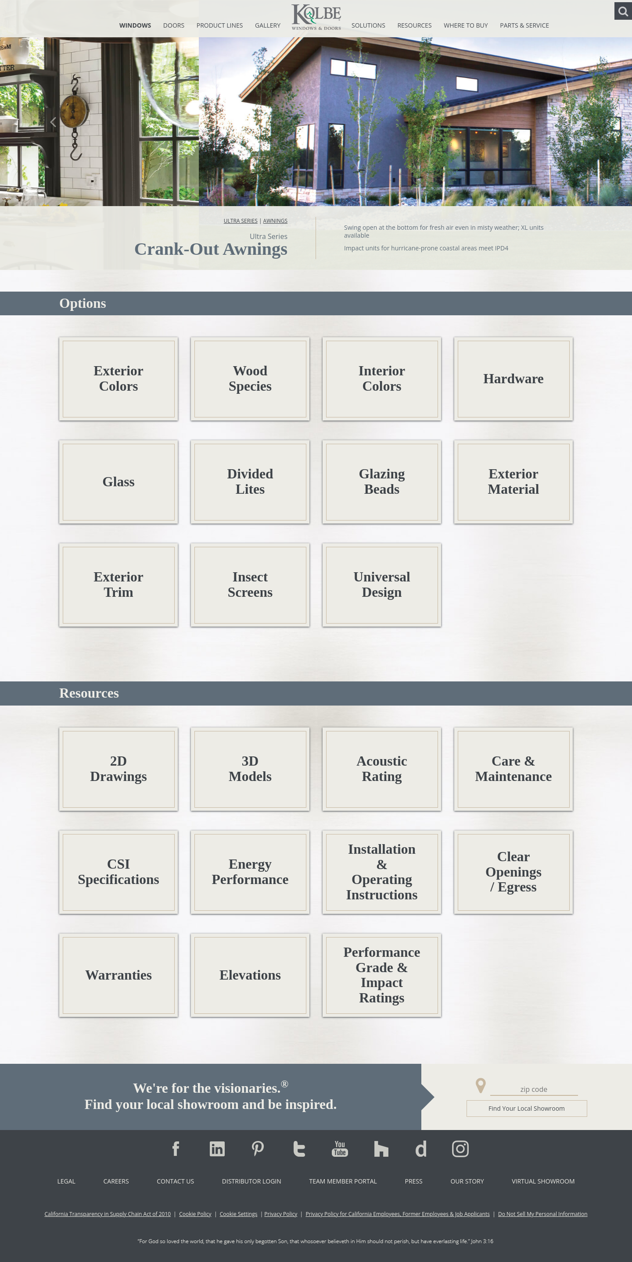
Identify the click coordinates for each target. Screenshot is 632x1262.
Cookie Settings (239, 1214)
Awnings (275, 221)
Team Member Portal (343, 1181)
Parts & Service (524, 25)
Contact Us (175, 1181)
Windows (136, 25)
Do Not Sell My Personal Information (543, 1214)
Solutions (369, 25)
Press (414, 1181)
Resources (415, 25)
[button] (53, 135)
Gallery (267, 25)
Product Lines (220, 25)
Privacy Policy (280, 1214)
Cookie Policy (195, 1214)
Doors (174, 25)
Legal (66, 1181)
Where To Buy (466, 25)
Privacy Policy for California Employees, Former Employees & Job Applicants (397, 1214)
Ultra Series (241, 221)
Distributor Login (251, 1181)
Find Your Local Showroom (526, 1108)
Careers (116, 1181)
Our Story (467, 1181)
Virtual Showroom (543, 1181)
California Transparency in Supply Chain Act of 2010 (107, 1214)
